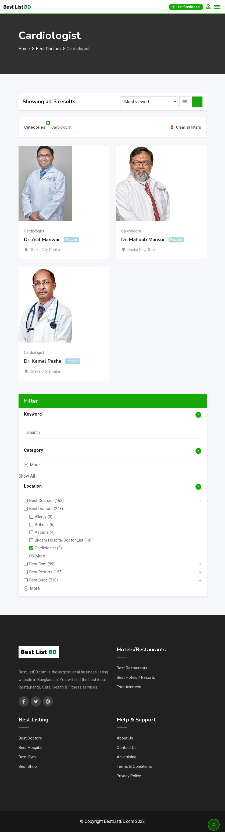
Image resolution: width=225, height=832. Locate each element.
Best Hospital (30, 747)
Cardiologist (34, 231)
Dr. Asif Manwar (42, 239)
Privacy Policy (129, 775)
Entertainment (129, 686)
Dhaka (54, 250)
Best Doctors (30, 738)
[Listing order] (148, 101)
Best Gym (27, 757)
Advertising (126, 757)
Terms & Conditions (134, 766)
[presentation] (112, 433)
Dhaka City (39, 250)
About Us (125, 738)
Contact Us (127, 747)
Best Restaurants (132, 668)
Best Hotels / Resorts (136, 677)
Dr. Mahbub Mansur (143, 239)
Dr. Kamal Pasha (42, 361)
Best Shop (28, 766)
